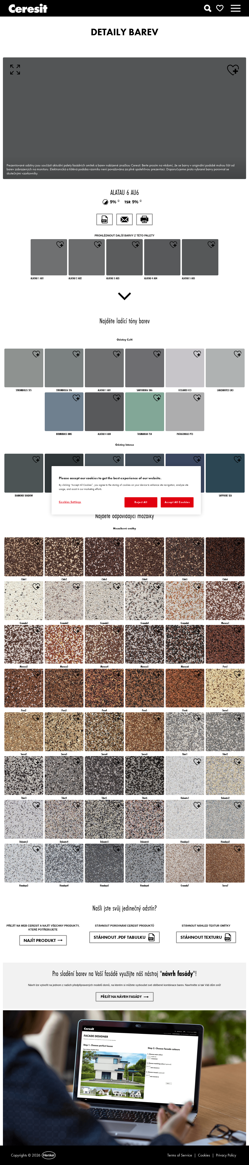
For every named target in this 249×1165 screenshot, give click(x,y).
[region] (126, 490)
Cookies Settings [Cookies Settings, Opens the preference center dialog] (70, 502)
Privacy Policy (226, 1155)
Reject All (140, 502)
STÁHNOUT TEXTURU (206, 937)
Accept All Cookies (177, 502)
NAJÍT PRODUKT (43, 940)
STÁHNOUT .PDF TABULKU (124, 937)
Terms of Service (179, 1155)
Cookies (204, 1155)
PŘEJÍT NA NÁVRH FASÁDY (125, 996)
